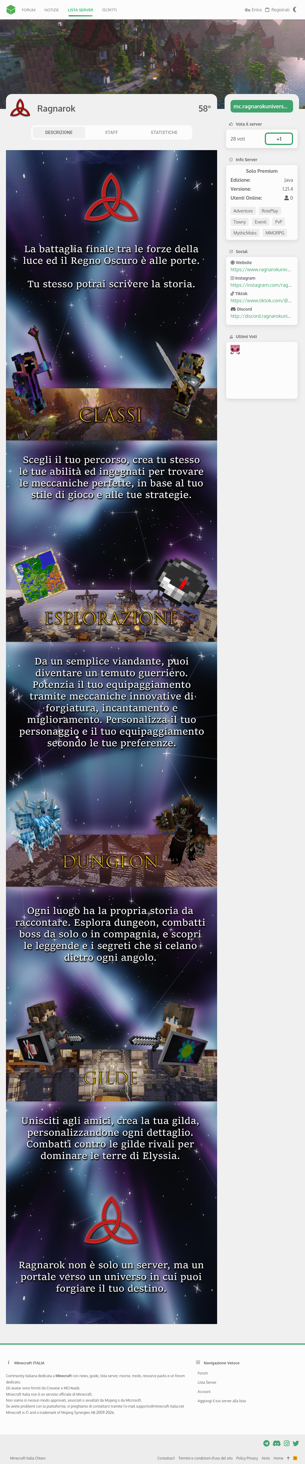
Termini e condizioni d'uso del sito (205, 1458)
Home (279, 1458)
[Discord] (277, 1443)
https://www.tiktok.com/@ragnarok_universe (262, 300)
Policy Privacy (247, 1458)
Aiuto (266, 1458)
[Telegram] (266, 1443)
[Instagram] (287, 1443)
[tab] (59, 132)
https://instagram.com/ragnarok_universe (262, 285)
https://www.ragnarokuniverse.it (262, 269)
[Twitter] (295, 1443)
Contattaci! (166, 1458)
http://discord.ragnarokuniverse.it (262, 316)
